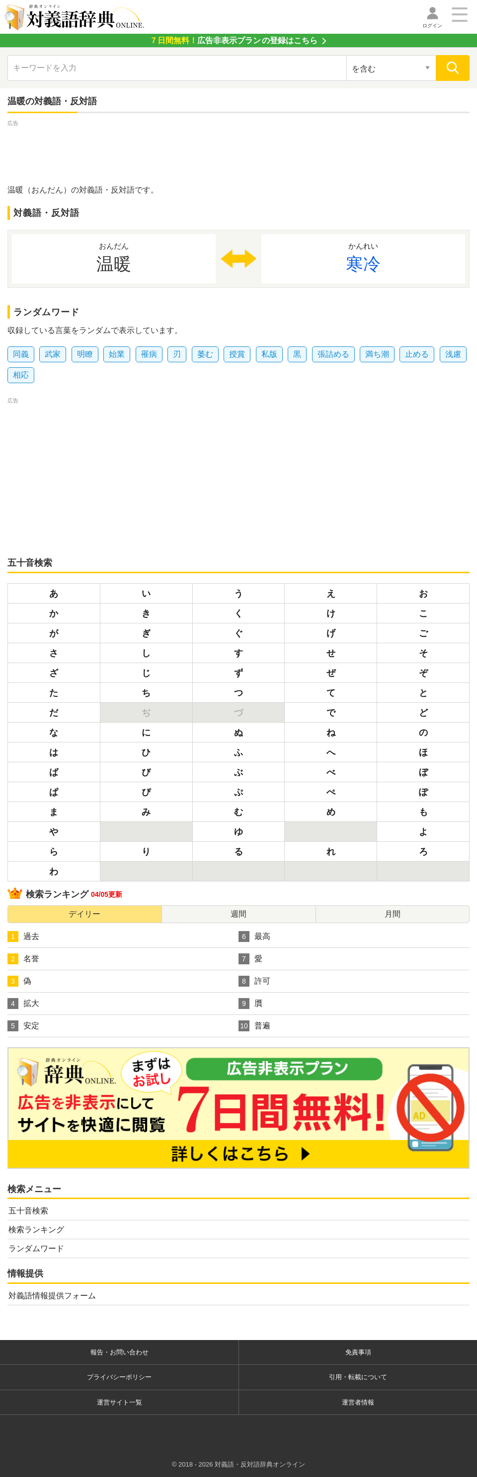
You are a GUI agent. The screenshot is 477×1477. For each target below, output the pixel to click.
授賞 (237, 354)
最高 (254, 936)
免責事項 (358, 1352)
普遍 (254, 1025)
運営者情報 (358, 1402)
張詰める (333, 354)
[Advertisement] (238, 151)
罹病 (149, 354)
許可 (254, 981)
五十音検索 (28, 1211)
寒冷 (363, 257)
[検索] (453, 68)
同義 (21, 354)
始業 (117, 354)
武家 (53, 354)
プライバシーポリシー (119, 1377)
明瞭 (85, 354)
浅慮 (453, 354)
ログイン (432, 25)
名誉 (23, 958)
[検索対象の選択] (391, 68)
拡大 (23, 1003)
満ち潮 (377, 354)
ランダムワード (36, 1248)
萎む (205, 354)
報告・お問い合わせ (119, 1352)
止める (417, 354)
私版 (269, 354)
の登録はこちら (234, 40)
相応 (21, 375)
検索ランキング (36, 1229)
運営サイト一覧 (119, 1402)
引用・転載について (358, 1377)
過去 (23, 936)
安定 (23, 1025)
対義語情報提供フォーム (52, 1295)
